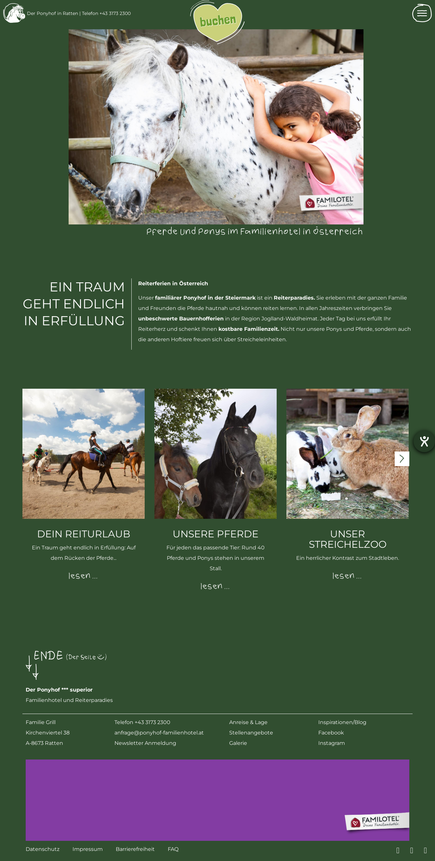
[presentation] (402, 458)
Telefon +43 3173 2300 (106, 13)
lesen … (83, 576)
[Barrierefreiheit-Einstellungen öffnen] (424, 441)
